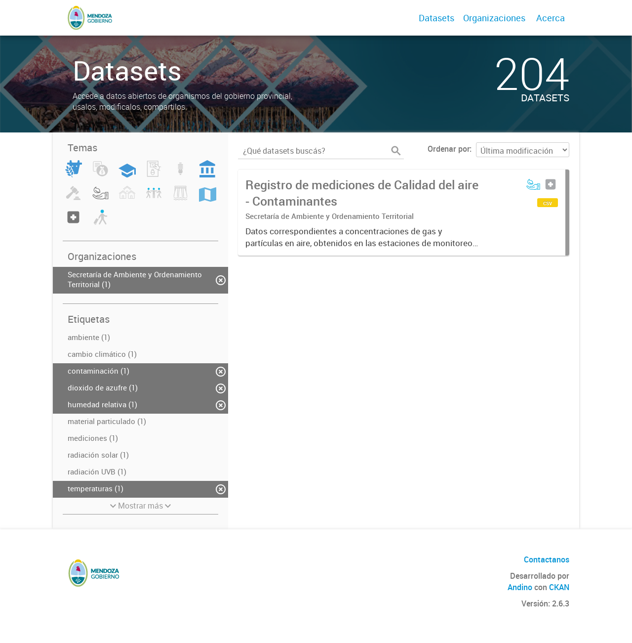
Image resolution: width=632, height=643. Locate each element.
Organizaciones (494, 18)
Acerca (550, 18)
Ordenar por (449, 149)
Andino (520, 587)
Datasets (436, 18)
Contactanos (546, 559)
